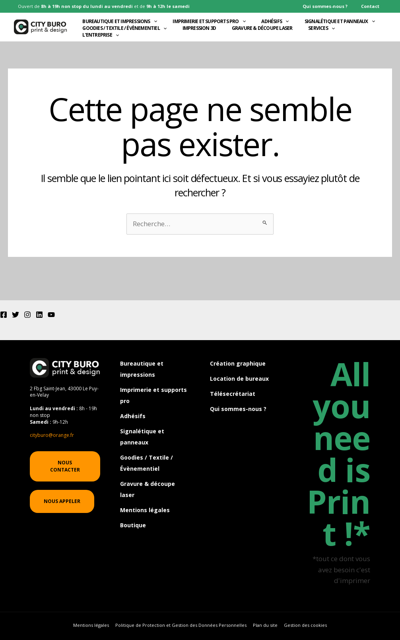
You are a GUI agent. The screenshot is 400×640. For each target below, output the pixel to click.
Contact (372, 6)
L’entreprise (99, 49)
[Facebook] (3, 314)
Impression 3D (198, 34)
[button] (65, 466)
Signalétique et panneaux (338, 20)
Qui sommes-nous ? (332, 6)
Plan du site (264, 625)
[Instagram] (27, 314)
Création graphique (238, 363)
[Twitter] (15, 314)
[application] (152, 20)
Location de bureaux (239, 378)
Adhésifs (273, 20)
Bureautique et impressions (118, 20)
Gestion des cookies (302, 625)
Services (319, 34)
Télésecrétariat (232, 393)
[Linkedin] (39, 314)
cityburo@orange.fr (52, 435)
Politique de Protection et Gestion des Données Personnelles (182, 625)
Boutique (133, 521)
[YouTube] (51, 314)
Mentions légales (145, 507)
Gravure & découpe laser (260, 34)
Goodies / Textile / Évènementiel (123, 34)
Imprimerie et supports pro (207, 20)
